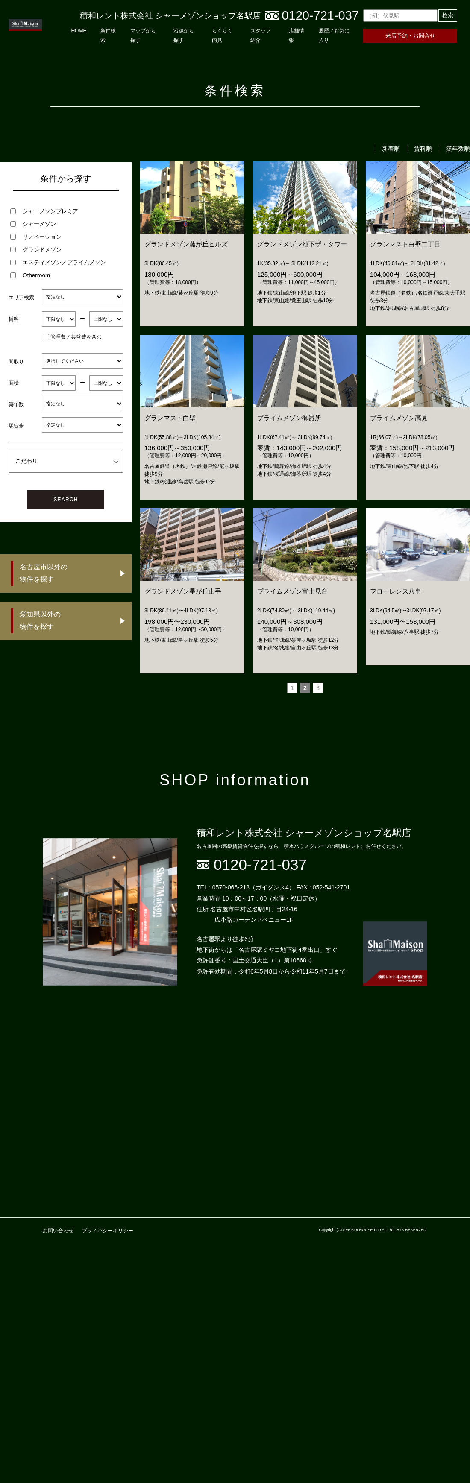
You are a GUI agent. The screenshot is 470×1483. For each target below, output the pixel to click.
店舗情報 (296, 35)
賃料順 (423, 148)
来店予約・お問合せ (410, 35)
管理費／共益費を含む (73, 337)
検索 (447, 15)
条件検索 (108, 35)
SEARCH (65, 500)
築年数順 (458, 148)
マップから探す (143, 35)
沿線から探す (183, 35)
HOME (78, 31)
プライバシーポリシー (107, 1231)
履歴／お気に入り (334, 35)
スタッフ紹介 (260, 35)
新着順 (391, 148)
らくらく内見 (222, 35)
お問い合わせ (58, 1231)
